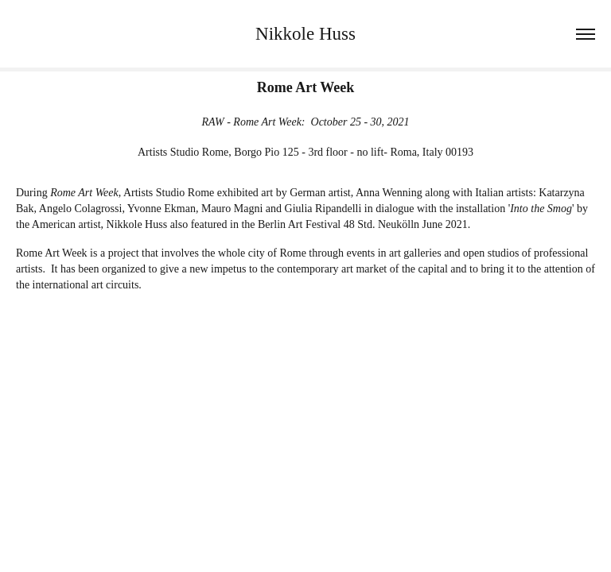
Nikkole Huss (305, 34)
